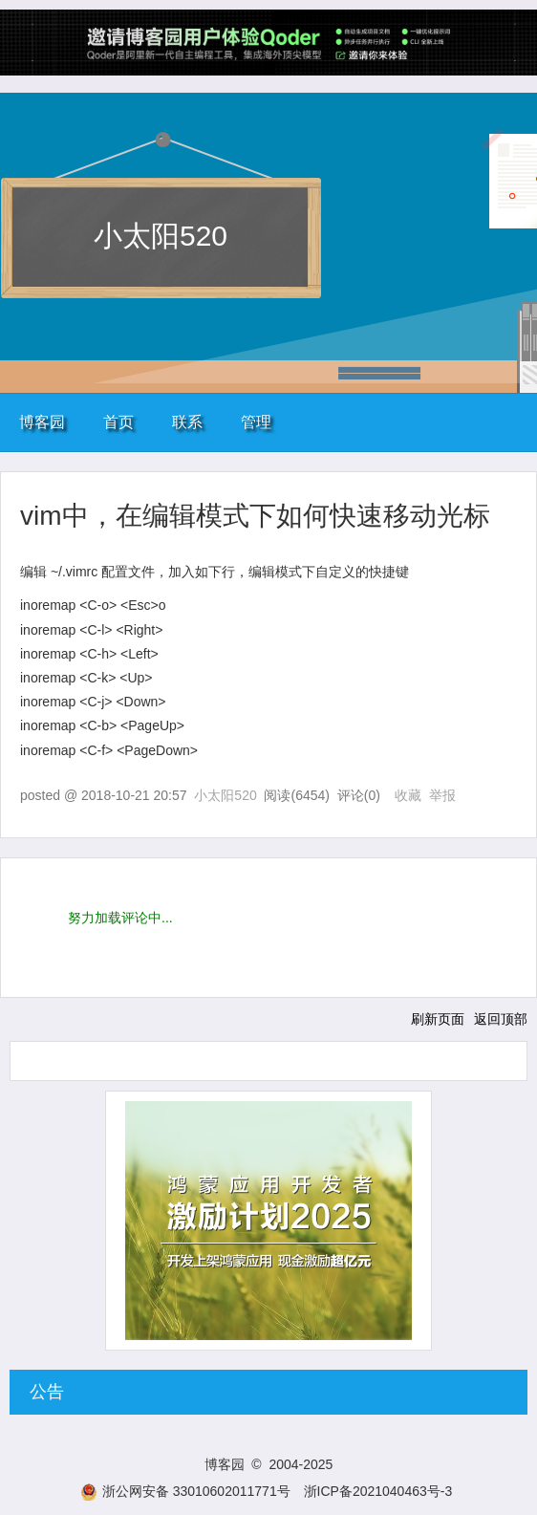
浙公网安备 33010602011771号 (185, 1491)
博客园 (42, 422)
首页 (118, 422)
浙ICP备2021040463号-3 (378, 1491)
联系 (187, 422)
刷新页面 (437, 1019)
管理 (256, 422)
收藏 (408, 795)
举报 (442, 795)
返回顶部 (500, 1019)
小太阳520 (160, 235)
